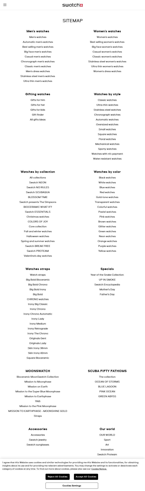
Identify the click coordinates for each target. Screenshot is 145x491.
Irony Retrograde (38, 328)
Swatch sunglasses (38, 444)
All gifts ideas (38, 119)
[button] (5, 5)
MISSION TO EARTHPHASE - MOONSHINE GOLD (37, 411)
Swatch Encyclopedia (107, 284)
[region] (72, 475)
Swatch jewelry (38, 440)
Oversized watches (107, 124)
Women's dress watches (107, 71)
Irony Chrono (38, 309)
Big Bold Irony (37, 289)
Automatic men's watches (38, 42)
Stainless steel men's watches (37, 76)
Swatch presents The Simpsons (37, 202)
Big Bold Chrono (37, 284)
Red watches (107, 192)
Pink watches (107, 217)
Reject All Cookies (58, 477)
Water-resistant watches (107, 159)
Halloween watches (37, 236)
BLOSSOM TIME (38, 197)
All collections (38, 177)
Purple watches (107, 246)
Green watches (107, 231)
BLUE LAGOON (107, 386)
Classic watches (107, 100)
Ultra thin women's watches (107, 66)
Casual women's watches (107, 52)
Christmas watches (38, 217)
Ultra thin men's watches (37, 81)
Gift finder (38, 115)
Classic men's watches (38, 66)
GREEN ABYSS (107, 396)
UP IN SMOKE (107, 279)
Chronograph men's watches (38, 61)
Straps (38, 416)
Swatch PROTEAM (38, 251)
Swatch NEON (37, 182)
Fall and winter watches (38, 231)
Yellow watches (107, 251)
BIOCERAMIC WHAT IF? (38, 207)
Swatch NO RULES (38, 187)
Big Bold (38, 294)
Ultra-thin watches (107, 105)
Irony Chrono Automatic (38, 314)
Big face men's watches (37, 52)
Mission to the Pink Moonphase (37, 406)
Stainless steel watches (107, 110)
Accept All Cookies (86, 477)
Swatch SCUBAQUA (38, 192)
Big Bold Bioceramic (38, 279)
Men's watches (37, 37)
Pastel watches (107, 212)
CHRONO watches (38, 299)
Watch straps (38, 275)
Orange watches (107, 241)
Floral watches (107, 139)
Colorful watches (107, 207)
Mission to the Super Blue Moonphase (37, 391)
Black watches (107, 177)
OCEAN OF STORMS (107, 382)
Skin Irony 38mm (38, 348)
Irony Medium (38, 323)
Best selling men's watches (37, 47)
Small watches (107, 129)
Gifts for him (38, 100)
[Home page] (72, 5)
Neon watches (107, 236)
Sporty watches (107, 149)
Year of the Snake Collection (107, 275)
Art (107, 444)
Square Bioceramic (38, 358)
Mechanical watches (107, 144)
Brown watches (107, 221)
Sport (107, 440)
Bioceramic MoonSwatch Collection (38, 377)
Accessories (38, 435)
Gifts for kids (37, 110)
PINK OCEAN (107, 391)
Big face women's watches (107, 47)
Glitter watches (107, 226)
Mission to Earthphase (38, 396)
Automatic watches (107, 119)
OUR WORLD (107, 435)
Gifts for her (38, 105)
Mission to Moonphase (37, 382)
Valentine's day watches (38, 256)
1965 (37, 401)
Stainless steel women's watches (107, 61)
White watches (107, 182)
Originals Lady (37, 343)
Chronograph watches (107, 115)
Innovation (107, 449)
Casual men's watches (38, 56)
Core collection (38, 226)
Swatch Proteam (107, 454)
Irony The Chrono (38, 333)
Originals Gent (37, 338)
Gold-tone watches (107, 197)
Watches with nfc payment (107, 154)
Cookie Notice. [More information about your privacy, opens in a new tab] (99, 469)
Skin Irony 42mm (38, 353)
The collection (107, 377)
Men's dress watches (38, 71)
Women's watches (107, 37)
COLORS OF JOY (38, 221)
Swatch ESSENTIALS (37, 212)
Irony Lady (37, 319)
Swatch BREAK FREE (37, 246)
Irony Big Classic (38, 304)
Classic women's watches (107, 56)
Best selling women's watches (107, 42)
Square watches (107, 134)
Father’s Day (107, 294)
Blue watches (107, 187)
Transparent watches (107, 202)
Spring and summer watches (38, 241)
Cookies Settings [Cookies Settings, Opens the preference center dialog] (71, 486)
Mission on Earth (38, 386)
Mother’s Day (107, 289)
